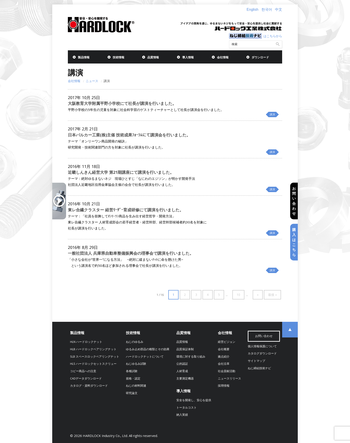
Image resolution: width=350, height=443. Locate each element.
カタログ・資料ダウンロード (89, 386)
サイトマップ (256, 361)
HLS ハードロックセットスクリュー (93, 364)
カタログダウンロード (262, 353)
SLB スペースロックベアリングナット (94, 356)
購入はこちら (294, 242)
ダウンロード (260, 57)
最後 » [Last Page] (272, 295)
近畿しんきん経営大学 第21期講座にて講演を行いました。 (121, 172)
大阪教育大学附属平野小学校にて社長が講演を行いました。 (122, 103)
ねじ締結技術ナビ (259, 368)
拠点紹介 (223, 356)
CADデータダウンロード (86, 378)
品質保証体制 (185, 349)
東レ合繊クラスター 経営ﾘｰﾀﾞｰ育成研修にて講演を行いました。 (125, 209)
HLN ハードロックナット (86, 342)
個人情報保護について (262, 346)
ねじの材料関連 (136, 386)
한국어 (266, 9)
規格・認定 (133, 378)
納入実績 (182, 415)
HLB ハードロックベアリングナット (93, 349)
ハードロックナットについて (145, 356)
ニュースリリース (229, 378)
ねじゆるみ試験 (136, 364)
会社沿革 (223, 364)
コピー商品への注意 (83, 371)
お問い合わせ (294, 201)
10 (238, 295)
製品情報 (84, 57)
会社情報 (223, 57)
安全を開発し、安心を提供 (193, 400)
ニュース (92, 81)
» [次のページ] (257, 295)
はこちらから (272, 36)
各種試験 (132, 371)
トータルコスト (186, 407)
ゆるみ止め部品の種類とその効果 (147, 349)
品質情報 (153, 57)
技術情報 (118, 57)
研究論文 (132, 393)
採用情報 (223, 386)
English (252, 9)
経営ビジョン (226, 342)
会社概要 (223, 349)
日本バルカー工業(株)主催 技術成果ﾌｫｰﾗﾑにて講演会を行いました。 (129, 135)
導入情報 (188, 57)
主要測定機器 (185, 378)
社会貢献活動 (226, 371)
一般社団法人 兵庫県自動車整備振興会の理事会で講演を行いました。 (131, 253)
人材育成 (182, 371)
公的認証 (182, 364)
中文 (278, 9)
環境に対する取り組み (190, 356)
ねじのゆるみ (134, 342)
